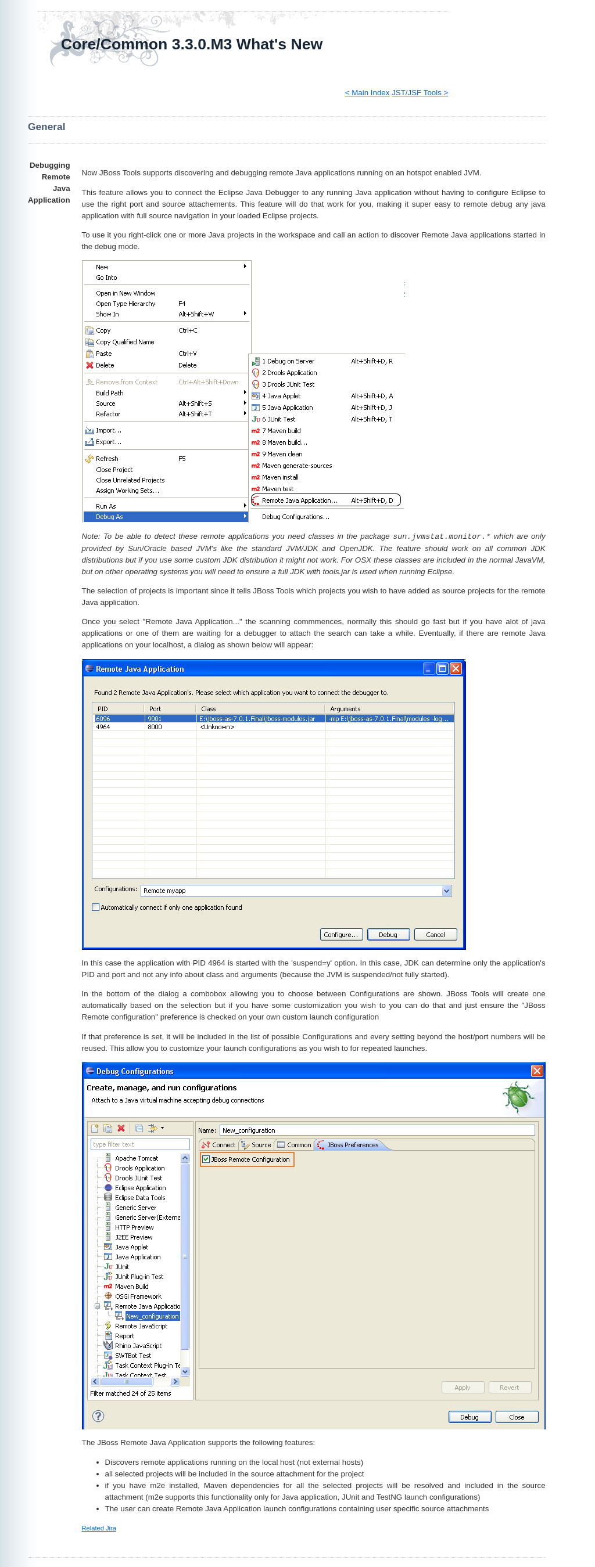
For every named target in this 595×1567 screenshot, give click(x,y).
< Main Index (367, 92)
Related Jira (99, 1528)
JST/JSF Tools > (420, 92)
